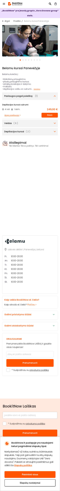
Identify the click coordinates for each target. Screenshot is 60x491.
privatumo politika (39, 370)
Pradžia (17, 21)
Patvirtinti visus (30, 474)
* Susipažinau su (30, 370)
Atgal (7, 21)
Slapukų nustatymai (30, 483)
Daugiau (37, 89)
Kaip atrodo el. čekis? (27, 302)
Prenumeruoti (30, 362)
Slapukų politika (23, 465)
